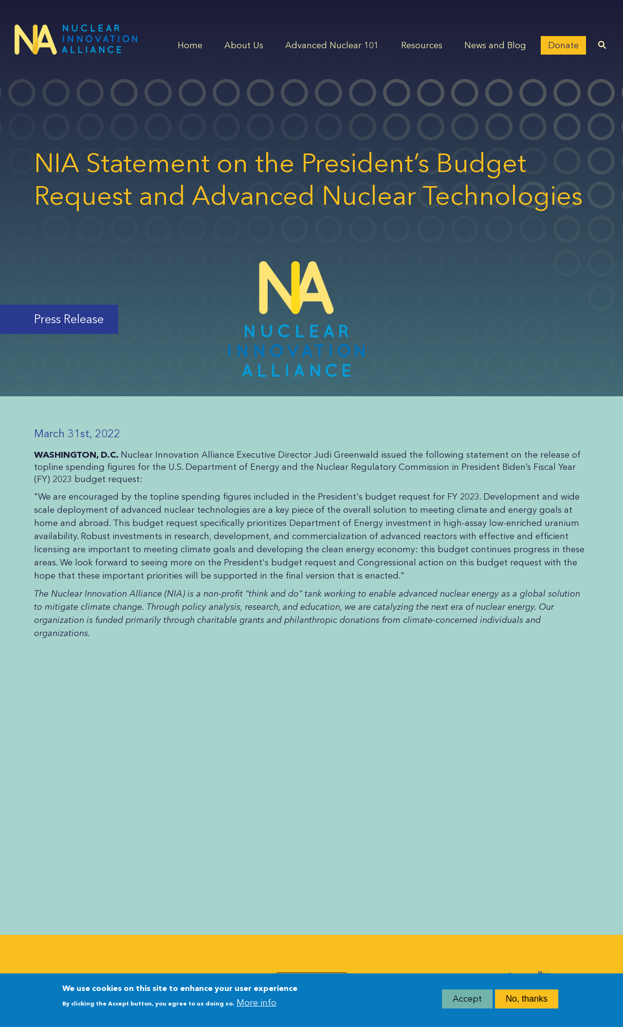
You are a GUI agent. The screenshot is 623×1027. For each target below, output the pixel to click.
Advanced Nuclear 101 (332, 45)
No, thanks (527, 1001)
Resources (421, 45)
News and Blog (495, 45)
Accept (467, 1001)
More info (256, 1005)
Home (190, 45)
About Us (243, 45)
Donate (563, 45)
